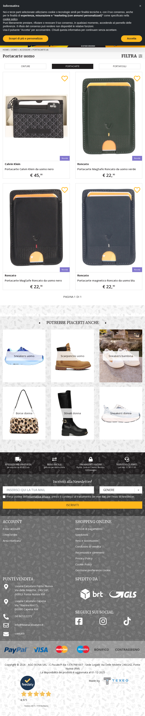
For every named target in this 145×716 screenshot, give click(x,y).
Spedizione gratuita (18, 464)
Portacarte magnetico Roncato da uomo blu (106, 280)
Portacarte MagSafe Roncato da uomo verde (106, 169)
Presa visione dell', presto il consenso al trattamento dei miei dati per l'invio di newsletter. (70, 496)
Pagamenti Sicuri (91, 464)
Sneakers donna (120, 413)
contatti (20, 633)
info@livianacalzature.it (29, 624)
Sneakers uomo (24, 356)
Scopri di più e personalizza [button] (25, 38)
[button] (140, 6)
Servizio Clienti (126, 464)
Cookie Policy (83, 564)
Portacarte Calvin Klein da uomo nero (29, 169)
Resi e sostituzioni (86, 540)
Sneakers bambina (121, 356)
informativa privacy (38, 496)
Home (6, 49)
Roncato (83, 164)
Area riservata (12, 540)
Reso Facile (54, 464)
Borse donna (24, 413)
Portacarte (72, 66)
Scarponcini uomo (72, 356)
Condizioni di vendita (88, 546)
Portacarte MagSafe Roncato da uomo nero (33, 280)
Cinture (25, 66)
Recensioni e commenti (89, 552)
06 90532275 (23, 616)
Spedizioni (81, 534)
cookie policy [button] (10, 19)
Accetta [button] (131, 38)
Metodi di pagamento (88, 529)
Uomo (14, 49)
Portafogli (119, 66)
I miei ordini (10, 534)
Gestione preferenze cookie (93, 570)
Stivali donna (72, 413)
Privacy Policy (84, 558)
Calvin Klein (12, 164)
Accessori (25, 49)
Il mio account (11, 529)
